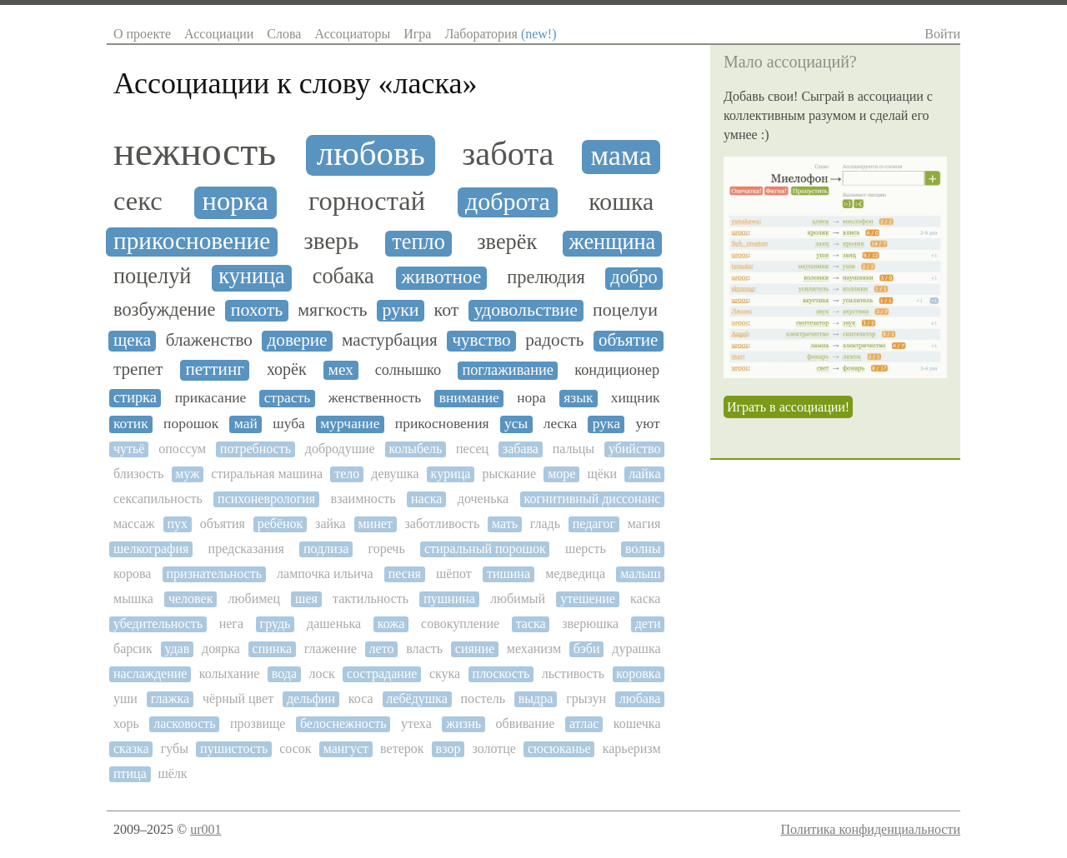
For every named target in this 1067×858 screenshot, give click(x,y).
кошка (621, 201)
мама (620, 155)
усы (516, 423)
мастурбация (390, 340)
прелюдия (545, 277)
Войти (942, 34)
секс (138, 201)
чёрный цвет (238, 698)
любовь (371, 153)
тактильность (370, 598)
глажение (330, 648)
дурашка (636, 648)
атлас (584, 723)
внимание (469, 398)
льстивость (573, 673)
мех (340, 369)
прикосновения (442, 423)
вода (284, 673)
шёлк (172, 773)
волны (643, 548)
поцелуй (152, 276)
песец (472, 448)
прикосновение (191, 240)
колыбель (415, 448)
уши (125, 698)
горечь (386, 548)
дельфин (311, 698)
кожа (391, 623)
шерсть (585, 548)
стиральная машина (267, 473)
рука (606, 423)
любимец (254, 598)
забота (508, 154)
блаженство (209, 340)
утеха (416, 723)
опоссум (182, 448)
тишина (508, 573)
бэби (587, 648)
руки (401, 310)
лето (381, 648)
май (246, 423)
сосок (295, 748)
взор (448, 748)
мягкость (332, 310)
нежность (194, 151)
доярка (221, 648)
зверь (330, 240)
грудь (275, 623)
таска (531, 623)
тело (346, 473)
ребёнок (280, 523)
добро (633, 277)
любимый (517, 598)
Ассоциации (218, 34)
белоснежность (343, 723)
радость (554, 340)
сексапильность (158, 498)
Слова (284, 34)
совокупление (460, 623)
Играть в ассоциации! (788, 407)
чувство (481, 340)
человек (190, 598)
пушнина (449, 598)
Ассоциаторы (352, 34)
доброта (507, 201)
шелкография (150, 548)
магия (644, 523)
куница (251, 276)
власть (424, 648)
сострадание (382, 673)
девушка (394, 473)
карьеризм (632, 748)
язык (578, 398)
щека (132, 340)
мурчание (349, 423)
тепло (418, 242)
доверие (298, 340)
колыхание (229, 673)
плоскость (501, 673)
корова (132, 573)
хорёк (287, 369)
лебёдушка (416, 698)
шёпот (454, 573)
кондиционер (616, 370)
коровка (638, 673)
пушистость (234, 748)
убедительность (158, 623)
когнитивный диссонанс (592, 498)
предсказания (246, 548)
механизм (534, 648)
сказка (131, 748)
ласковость (184, 723)
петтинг (214, 369)
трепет (138, 369)
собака (343, 276)
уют (647, 423)
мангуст (345, 748)
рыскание (509, 473)
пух (177, 523)
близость (138, 473)
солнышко (408, 370)
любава (640, 698)
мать (505, 523)
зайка (330, 523)
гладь (545, 523)
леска (561, 423)
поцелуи (625, 310)
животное (442, 277)
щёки (602, 473)
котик (130, 423)
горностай (366, 201)
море (561, 473)
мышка (133, 598)
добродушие (340, 448)
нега (231, 623)
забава (521, 448)
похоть (257, 310)
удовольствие (525, 310)
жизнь (463, 723)
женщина (612, 242)
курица (451, 473)
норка (236, 201)
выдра (536, 698)
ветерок (401, 748)
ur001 (205, 829)
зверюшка (590, 623)
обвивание (524, 723)
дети (648, 623)
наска (426, 498)
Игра (417, 34)
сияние (474, 648)
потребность (255, 448)
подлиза (325, 548)
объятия (222, 523)
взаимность (363, 498)
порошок (190, 423)
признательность (214, 573)
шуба (289, 423)
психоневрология (266, 498)
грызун (586, 698)
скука (444, 673)
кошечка (637, 723)
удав (176, 648)
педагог (594, 523)
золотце (493, 748)
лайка (644, 473)
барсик (133, 648)
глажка (170, 698)
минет (375, 523)
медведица (575, 573)
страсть (287, 398)
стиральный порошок (485, 548)
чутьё (128, 448)
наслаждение (150, 673)
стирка (135, 397)
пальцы (573, 448)
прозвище (257, 723)
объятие (628, 340)
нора (531, 398)
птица (130, 773)
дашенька (334, 623)
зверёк (507, 242)
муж (187, 473)
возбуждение (164, 310)
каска (645, 598)
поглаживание (508, 370)
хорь (126, 723)
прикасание (211, 398)
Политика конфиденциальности (870, 829)
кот (446, 310)
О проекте (142, 34)
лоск (321, 673)
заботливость (442, 523)
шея (306, 598)
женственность (375, 398)
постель (483, 698)
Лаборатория (500, 34)
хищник (635, 398)
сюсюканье (559, 748)
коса (360, 698)
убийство (635, 448)
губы (174, 748)
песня (404, 573)
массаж (134, 523)
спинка (272, 648)
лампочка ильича (325, 573)
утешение (587, 598)
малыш (640, 573)
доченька (483, 498)
